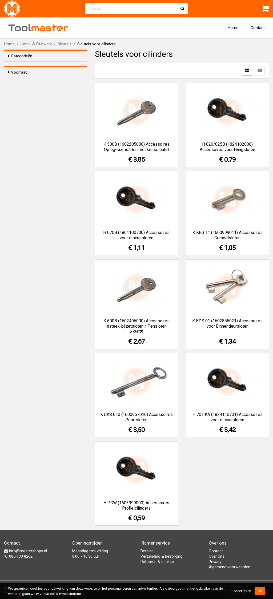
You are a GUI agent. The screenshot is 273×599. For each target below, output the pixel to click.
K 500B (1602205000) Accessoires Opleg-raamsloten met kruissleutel (136, 147)
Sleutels (64, 44)
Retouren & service (157, 561)
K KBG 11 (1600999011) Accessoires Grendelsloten (227, 235)
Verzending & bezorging (161, 556)
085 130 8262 (18, 556)
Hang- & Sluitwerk (36, 44)
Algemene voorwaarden (229, 567)
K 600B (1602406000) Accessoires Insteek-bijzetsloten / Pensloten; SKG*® (136, 326)
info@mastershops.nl (25, 551)
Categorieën (20, 56)
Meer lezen (242, 591)
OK (260, 591)
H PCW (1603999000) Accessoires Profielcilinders (136, 505)
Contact (258, 27)
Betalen (147, 551)
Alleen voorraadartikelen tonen (43, 82)
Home (233, 27)
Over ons (216, 556)
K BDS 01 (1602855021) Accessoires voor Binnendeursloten (227, 323)
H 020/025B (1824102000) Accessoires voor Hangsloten (227, 147)
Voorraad (17, 72)
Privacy (215, 561)
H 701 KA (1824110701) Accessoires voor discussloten (227, 417)
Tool (38, 28)
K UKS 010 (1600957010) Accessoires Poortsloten (136, 417)
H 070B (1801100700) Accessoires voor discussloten (136, 235)
